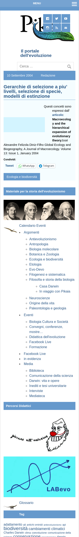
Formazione (38, 347)
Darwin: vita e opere (44, 381)
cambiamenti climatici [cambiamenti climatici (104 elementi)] (47, 529)
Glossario (26, 503)
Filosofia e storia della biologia (51, 279)
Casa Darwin (49, 286)
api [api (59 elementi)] (64, 524)
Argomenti (31, 232)
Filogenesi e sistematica (47, 274)
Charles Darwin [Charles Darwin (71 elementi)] (14, 532)
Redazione (48, 75)
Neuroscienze (39, 298)
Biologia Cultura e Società (48, 322)
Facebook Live (40, 342)
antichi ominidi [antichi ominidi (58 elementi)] (35, 524)
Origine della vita (41, 303)
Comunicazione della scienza (51, 375)
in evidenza (32, 359)
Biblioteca (36, 370)
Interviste (36, 391)
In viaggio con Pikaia (54, 291)
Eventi (28, 315)
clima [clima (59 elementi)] (28, 532)
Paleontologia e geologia (47, 308)
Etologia (35, 264)
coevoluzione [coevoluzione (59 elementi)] (39, 532)
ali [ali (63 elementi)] (24, 524)
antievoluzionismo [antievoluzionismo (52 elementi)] (53, 525)
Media (28, 364)
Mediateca (37, 396)
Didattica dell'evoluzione (47, 337)
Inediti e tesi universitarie (47, 386)
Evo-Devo (36, 269)
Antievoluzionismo (42, 239)
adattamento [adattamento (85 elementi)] (13, 524)
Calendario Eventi (32, 225)
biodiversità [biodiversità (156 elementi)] (16, 528)
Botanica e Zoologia (44, 254)
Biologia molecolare (44, 249)
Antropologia (38, 244)
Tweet (9, 165)
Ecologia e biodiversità (22, 177)
